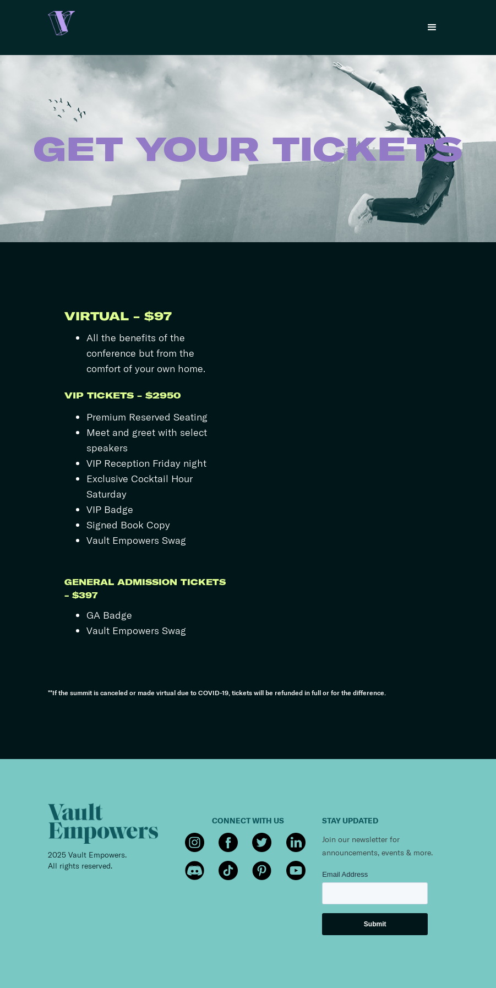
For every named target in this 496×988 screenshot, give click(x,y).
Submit (375, 924)
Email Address (345, 874)
